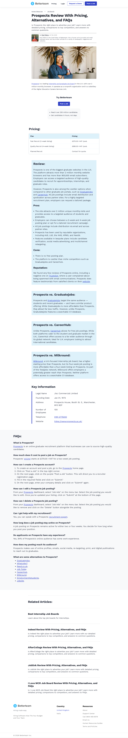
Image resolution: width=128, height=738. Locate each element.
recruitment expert (58, 517)
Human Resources (37, 11)
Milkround (38, 361)
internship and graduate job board (61, 84)
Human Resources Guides (92, 723)
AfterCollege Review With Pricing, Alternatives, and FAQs (60, 647)
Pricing (53, 4)
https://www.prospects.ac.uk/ (68, 421)
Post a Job (91, 3)
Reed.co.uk (22, 566)
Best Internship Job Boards (43, 614)
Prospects (35, 84)
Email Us (86, 720)
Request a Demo (75, 3)
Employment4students (28, 578)
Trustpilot (53, 276)
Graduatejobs (86, 192)
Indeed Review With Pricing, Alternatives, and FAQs (57, 629)
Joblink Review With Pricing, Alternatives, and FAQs (57, 665)
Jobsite (20, 581)
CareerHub (43, 195)
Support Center (89, 713)
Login (63, 4)
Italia (59, 713)
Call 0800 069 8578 (90, 717)
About (85, 710)
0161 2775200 (60, 417)
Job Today (21, 569)
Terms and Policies (90, 726)
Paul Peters (45, 35)
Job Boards (50, 11)
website (86, 281)
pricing (27, 459)
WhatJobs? (22, 563)
